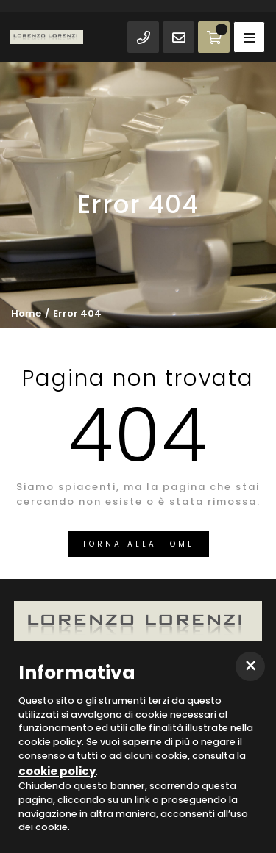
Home (26, 313)
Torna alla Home (138, 544)
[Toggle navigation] (249, 37)
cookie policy (57, 771)
